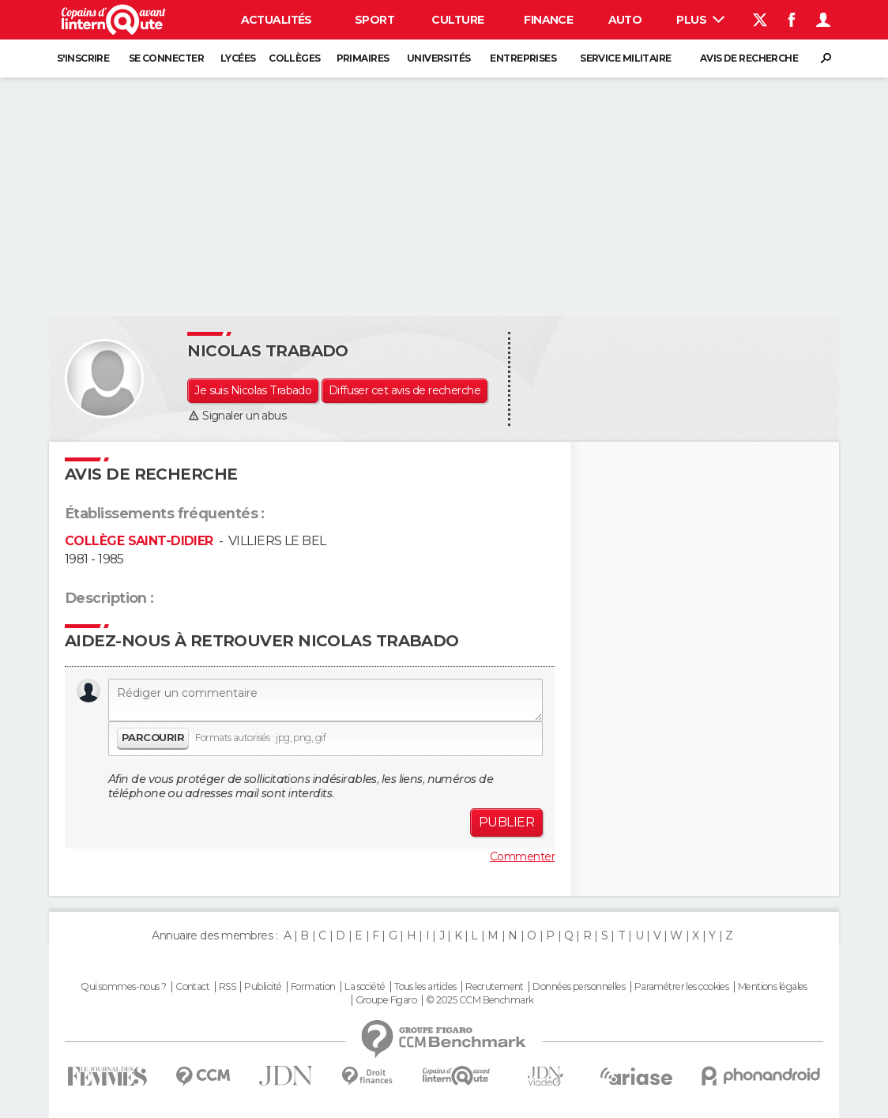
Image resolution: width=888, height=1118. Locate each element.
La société (364, 986)
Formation (313, 986)
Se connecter (166, 58)
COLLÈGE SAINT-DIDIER (139, 540)
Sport (374, 20)
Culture (457, 20)
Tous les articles (425, 986)
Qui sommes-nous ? (123, 986)
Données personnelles (578, 986)
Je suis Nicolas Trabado (252, 390)
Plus (700, 20)
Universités (439, 58)
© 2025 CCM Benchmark (480, 1000)
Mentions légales (772, 986)
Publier (506, 822)
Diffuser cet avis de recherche (404, 390)
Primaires (363, 58)
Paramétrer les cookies (681, 986)
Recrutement (494, 986)
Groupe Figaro (386, 1000)
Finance (548, 20)
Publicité (262, 986)
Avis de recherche (749, 58)
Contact (192, 986)
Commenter (522, 856)
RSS (227, 986)
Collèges (295, 58)
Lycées (238, 58)
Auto (625, 20)
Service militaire (625, 58)
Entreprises (523, 58)
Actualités (276, 20)
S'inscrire (83, 58)
